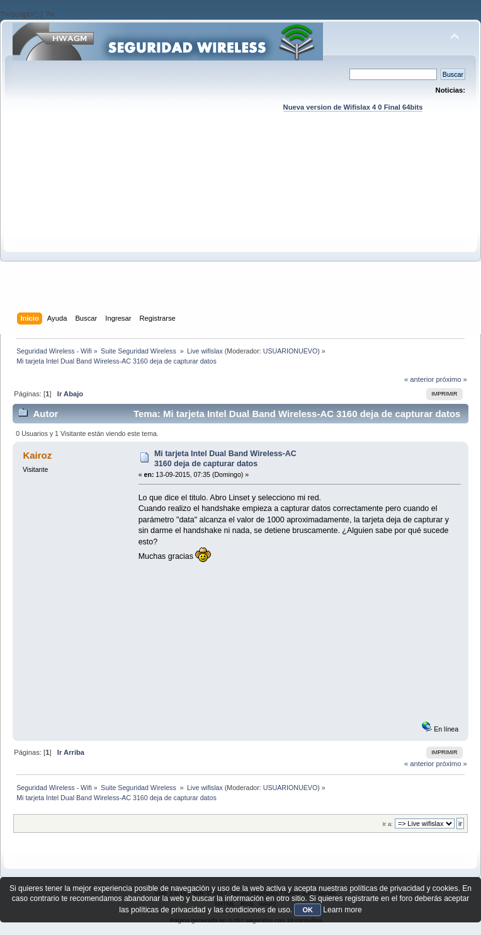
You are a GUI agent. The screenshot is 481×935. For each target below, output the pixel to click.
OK (307, 910)
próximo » (451, 379)
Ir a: (387, 823)
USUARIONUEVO (290, 351)
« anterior (419, 379)
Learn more (342, 909)
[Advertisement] (240, 224)
